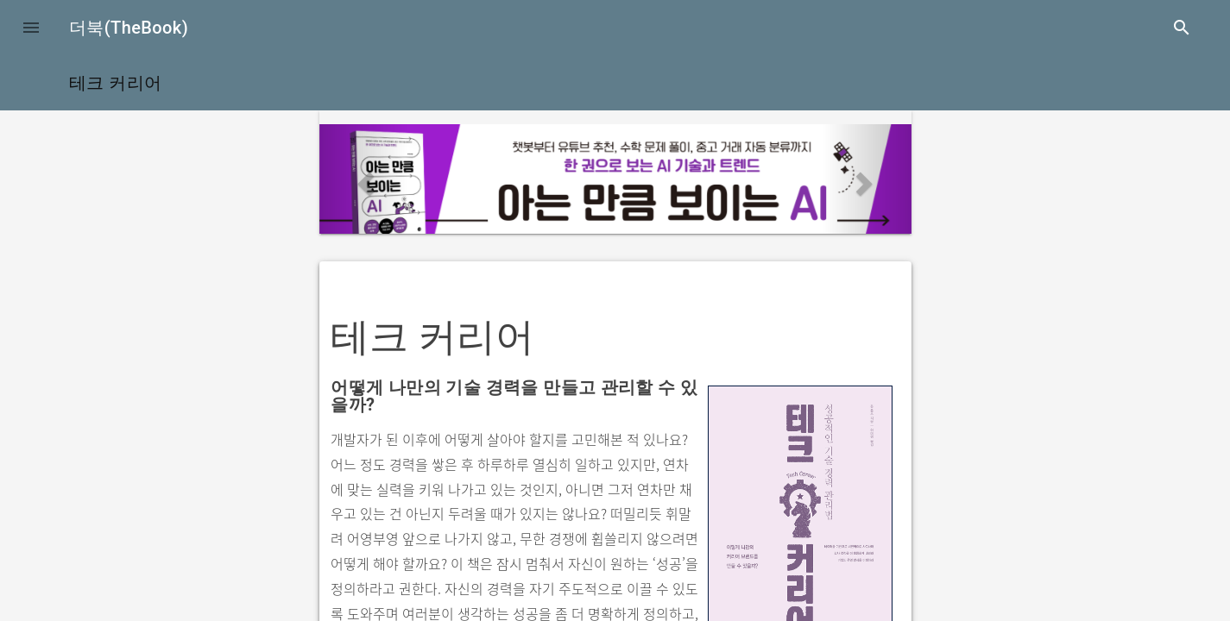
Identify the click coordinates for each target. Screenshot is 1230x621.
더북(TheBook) (128, 27)
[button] (31, 27)
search (1181, 27)
